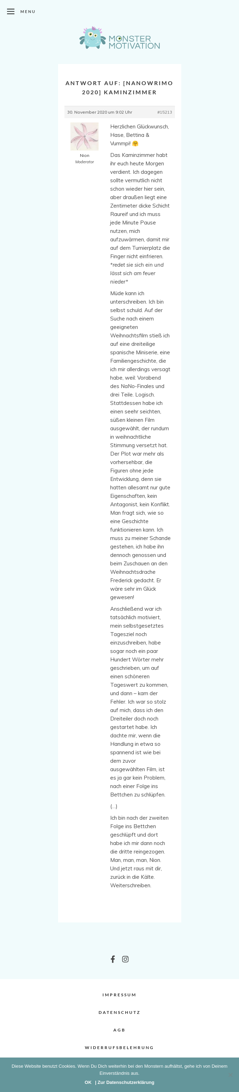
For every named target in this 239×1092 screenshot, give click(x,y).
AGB (119, 1030)
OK (88, 1082)
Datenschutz (119, 1012)
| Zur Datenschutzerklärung (124, 1082)
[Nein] (230, 1074)
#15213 (164, 112)
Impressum (119, 994)
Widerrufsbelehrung (119, 1047)
